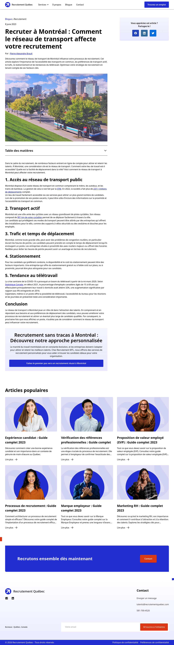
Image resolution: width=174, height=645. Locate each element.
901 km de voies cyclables (29, 217)
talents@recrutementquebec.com (153, 604)
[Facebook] (6, 598)
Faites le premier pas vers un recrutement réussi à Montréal (56, 363)
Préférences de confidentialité (154, 642)
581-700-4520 (143, 610)
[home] (19, 4)
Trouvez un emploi (156, 4)
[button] (43, 5)
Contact (80, 4)
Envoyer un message (147, 598)
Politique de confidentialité (125, 642)
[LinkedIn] (12, 598)
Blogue (68, 4)
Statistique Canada (14, 284)
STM (59, 188)
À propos (56, 4)
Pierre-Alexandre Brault (21, 53)
